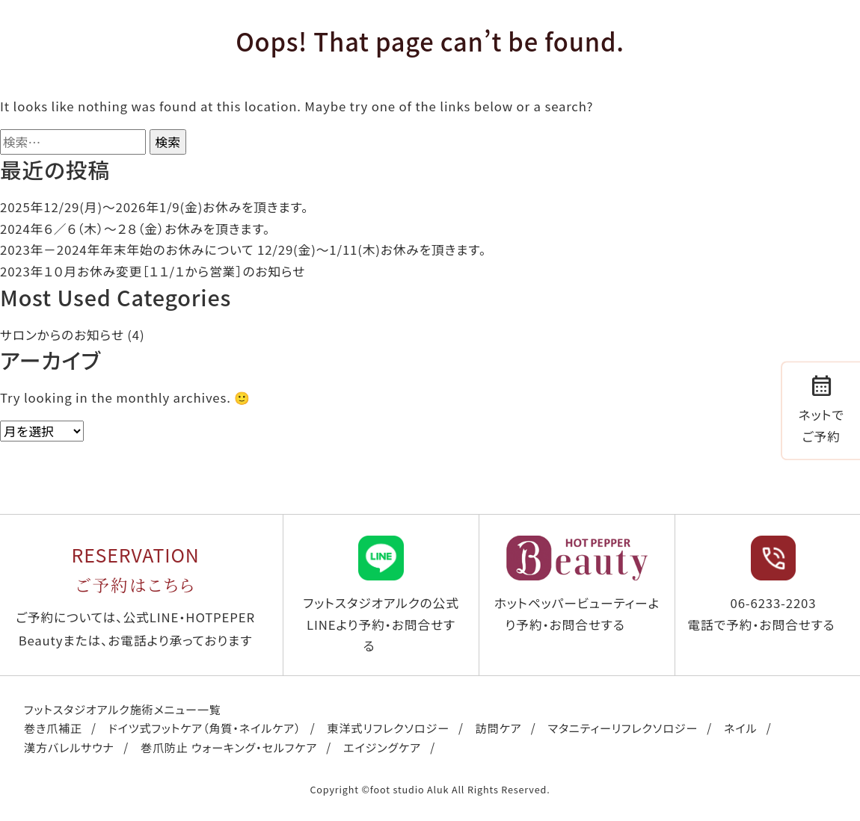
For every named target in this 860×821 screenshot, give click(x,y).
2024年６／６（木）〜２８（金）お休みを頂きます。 (135, 229)
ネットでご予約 (821, 408)
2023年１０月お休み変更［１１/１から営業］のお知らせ (152, 271)
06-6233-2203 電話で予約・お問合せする (761, 584)
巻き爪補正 (53, 727)
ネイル (740, 727)
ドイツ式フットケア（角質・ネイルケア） (204, 727)
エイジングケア (382, 747)
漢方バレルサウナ (69, 747)
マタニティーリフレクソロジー (623, 727)
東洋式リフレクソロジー (388, 727)
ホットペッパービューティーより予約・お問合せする (577, 584)
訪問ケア (499, 727)
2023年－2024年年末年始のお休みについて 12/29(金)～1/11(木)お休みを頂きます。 (243, 249)
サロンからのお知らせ (62, 335)
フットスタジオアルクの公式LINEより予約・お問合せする (381, 595)
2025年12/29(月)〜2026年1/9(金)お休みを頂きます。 (154, 207)
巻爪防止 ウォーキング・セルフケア (229, 747)
